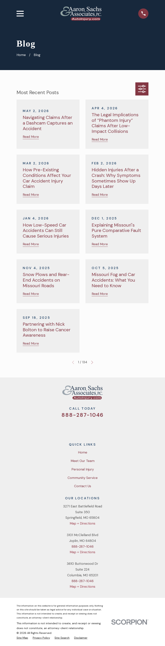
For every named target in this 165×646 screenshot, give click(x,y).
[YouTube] (87, 427)
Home (82, 452)
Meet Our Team (83, 461)
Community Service (83, 478)
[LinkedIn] (98, 427)
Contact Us (82, 486)
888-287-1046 (82, 415)
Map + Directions (82, 523)
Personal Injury (82, 469)
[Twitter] (67, 427)
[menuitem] (22, 637)
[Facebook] (77, 427)
